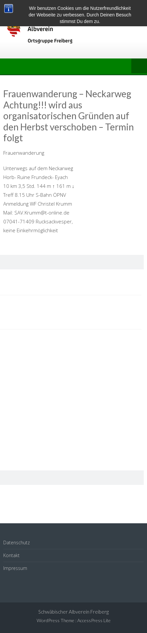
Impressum (15, 568)
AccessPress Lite (94, 620)
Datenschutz (16, 542)
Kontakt (11, 555)
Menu (139, 66)
